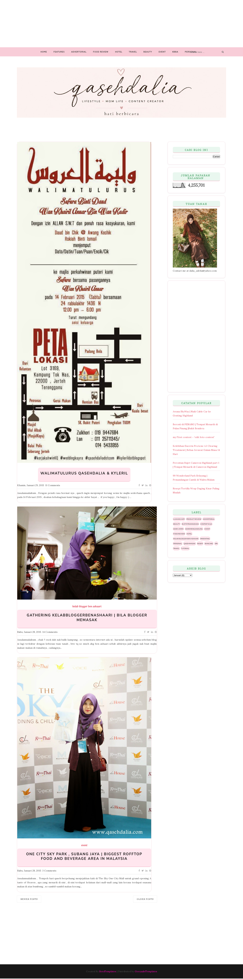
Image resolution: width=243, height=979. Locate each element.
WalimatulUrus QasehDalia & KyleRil (84, 473)
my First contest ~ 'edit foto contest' (193, 437)
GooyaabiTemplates (146, 971)
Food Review (100, 51)
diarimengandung (194, 529)
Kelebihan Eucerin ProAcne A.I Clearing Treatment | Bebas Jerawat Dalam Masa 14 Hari (196, 450)
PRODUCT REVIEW (193, 519)
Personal (191, 51)
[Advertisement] (121, 23)
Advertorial (78, 51)
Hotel (118, 51)
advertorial (208, 519)
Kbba (175, 51)
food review (179, 534)
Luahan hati (179, 519)
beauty (176, 524)
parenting (205, 539)
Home (43, 51)
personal (177, 544)
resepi (200, 544)
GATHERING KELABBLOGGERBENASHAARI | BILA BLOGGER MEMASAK (87, 617)
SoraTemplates (107, 971)
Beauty (147, 51)
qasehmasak (189, 544)
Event (162, 51)
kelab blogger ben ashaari (86, 606)
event (84, 845)
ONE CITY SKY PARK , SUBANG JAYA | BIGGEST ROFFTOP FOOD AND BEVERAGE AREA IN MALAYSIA (84, 856)
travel (176, 548)
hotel (189, 534)
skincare (209, 544)
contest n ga (206, 524)
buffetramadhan (190, 524)
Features (59, 51)
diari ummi (178, 529)
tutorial (185, 548)
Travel (133, 51)
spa (216, 544)
